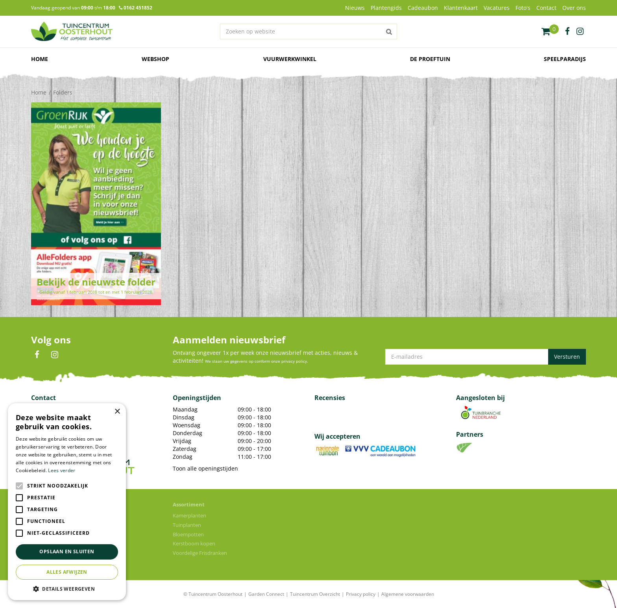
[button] (67, 588)
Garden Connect (266, 594)
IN (55, 355)
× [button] (117, 412)
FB (37, 355)
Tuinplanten (187, 524)
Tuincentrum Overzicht (315, 594)
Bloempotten (188, 534)
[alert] (67, 501)
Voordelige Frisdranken (200, 552)
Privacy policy (360, 594)
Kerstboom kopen (194, 543)
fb (567, 31)
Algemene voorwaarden (407, 594)
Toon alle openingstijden (205, 468)
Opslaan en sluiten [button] (66, 551)
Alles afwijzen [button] (66, 572)
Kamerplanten (189, 515)
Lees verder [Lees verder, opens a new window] (61, 470)
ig (580, 31)
